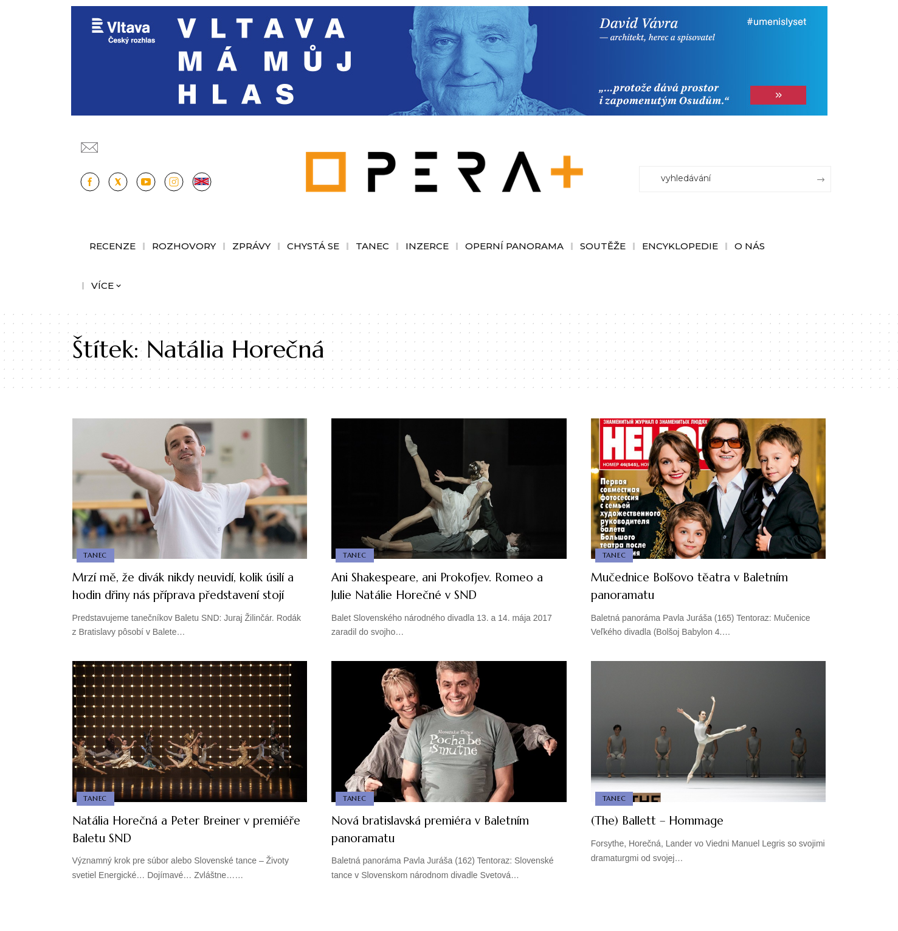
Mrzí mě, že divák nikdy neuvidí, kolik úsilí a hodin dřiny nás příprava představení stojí (188, 594)
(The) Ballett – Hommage (670, 837)
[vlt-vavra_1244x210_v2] (449, 60)
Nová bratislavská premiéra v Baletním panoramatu (420, 846)
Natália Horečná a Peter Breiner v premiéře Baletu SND (177, 846)
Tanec (96, 554)
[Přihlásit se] (824, 141)
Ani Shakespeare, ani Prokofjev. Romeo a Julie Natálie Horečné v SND (448, 586)
